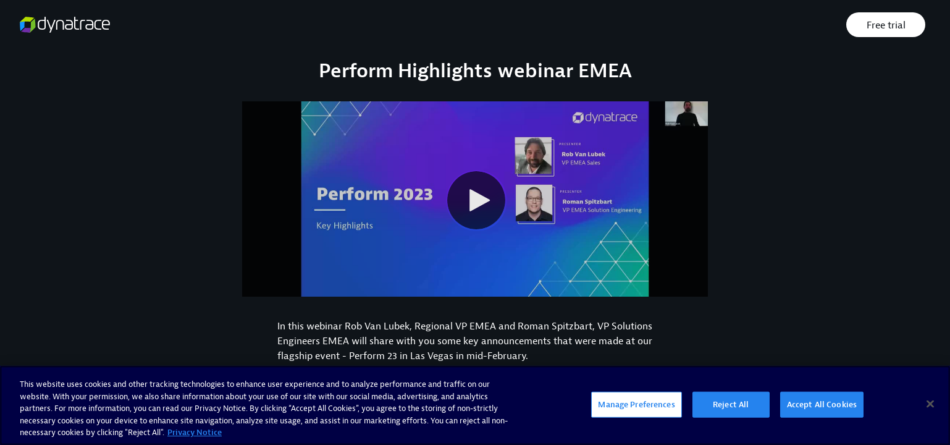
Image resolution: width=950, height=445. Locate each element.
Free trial (886, 25)
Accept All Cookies (822, 404)
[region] (475, 405)
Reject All (731, 404)
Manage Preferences (636, 404)
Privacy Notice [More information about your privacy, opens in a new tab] (194, 432)
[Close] (930, 404)
